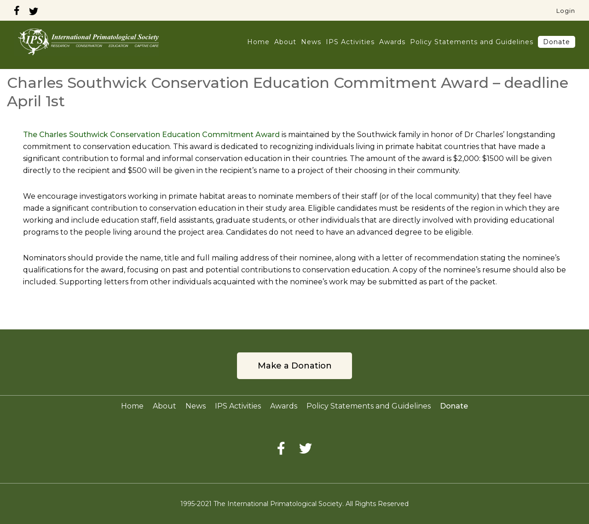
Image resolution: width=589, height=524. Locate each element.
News (311, 42)
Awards (392, 42)
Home (258, 42)
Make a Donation (295, 366)
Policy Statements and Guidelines (471, 42)
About (285, 42)
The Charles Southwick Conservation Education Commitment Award (151, 134)
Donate (556, 42)
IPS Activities (350, 42)
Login (565, 10)
